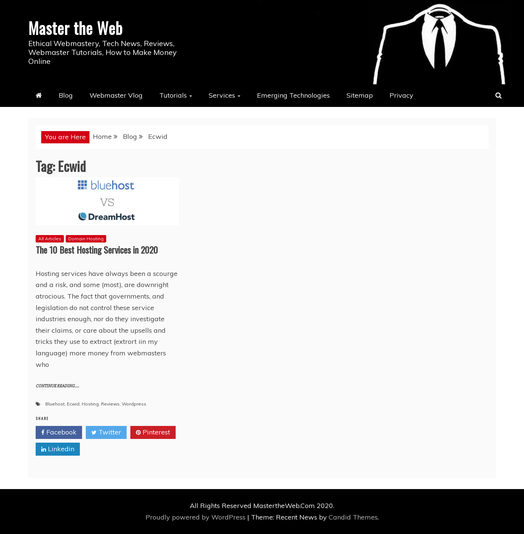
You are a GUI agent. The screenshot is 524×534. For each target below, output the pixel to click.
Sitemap (359, 95)
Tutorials (173, 95)
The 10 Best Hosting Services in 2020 (97, 249)
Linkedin (57, 449)
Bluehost (55, 404)
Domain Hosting (86, 238)
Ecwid (73, 404)
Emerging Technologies (293, 95)
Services (222, 95)
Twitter (106, 432)
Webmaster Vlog (116, 95)
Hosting (90, 404)
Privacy (401, 95)
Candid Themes (353, 517)
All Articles (49, 238)
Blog (66, 95)
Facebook (59, 432)
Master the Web (75, 27)
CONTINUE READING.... (57, 386)
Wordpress (134, 404)
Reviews (110, 404)
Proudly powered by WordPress (196, 517)
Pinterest (153, 432)
